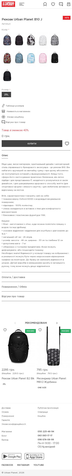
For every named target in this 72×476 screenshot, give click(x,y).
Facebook (7, 465)
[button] (57, 323)
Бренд (5, 440)
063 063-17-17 (45, 436)
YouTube (38, 465)
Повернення (8, 416)
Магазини (7, 432)
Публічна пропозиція (48, 408)
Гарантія (6, 420)
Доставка (6, 408)
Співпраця (43, 412)
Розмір (5, 90)
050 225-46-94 (46, 432)
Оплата (5, 412)
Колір (5, 30)
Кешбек (42, 416)
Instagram (23, 465)
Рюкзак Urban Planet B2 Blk (18, 379)
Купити (32, 144)
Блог (4, 436)
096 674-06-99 (46, 440)
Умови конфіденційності (14, 424)
